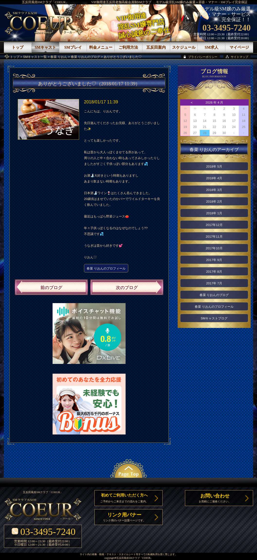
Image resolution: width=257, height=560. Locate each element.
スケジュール (183, 47)
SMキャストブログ (214, 318)
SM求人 (211, 47)
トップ (14, 57)
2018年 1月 (214, 213)
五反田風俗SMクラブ (128, 558)
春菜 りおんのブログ (85, 57)
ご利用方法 (128, 47)
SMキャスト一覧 (35, 57)
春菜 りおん (58, 57)
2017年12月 (214, 225)
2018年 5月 (214, 166)
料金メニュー (100, 47)
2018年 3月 (214, 190)
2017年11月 (214, 236)
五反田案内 (156, 47)
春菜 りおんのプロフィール (106, 268)
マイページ (239, 47)
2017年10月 (214, 248)
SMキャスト (45, 47)
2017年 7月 (214, 283)
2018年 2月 (214, 201)
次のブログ (127, 287)
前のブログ (51, 287)
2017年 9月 (214, 260)
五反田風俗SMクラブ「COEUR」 (45, 2)
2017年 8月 (214, 271)
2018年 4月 (214, 178)
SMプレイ (73, 47)
